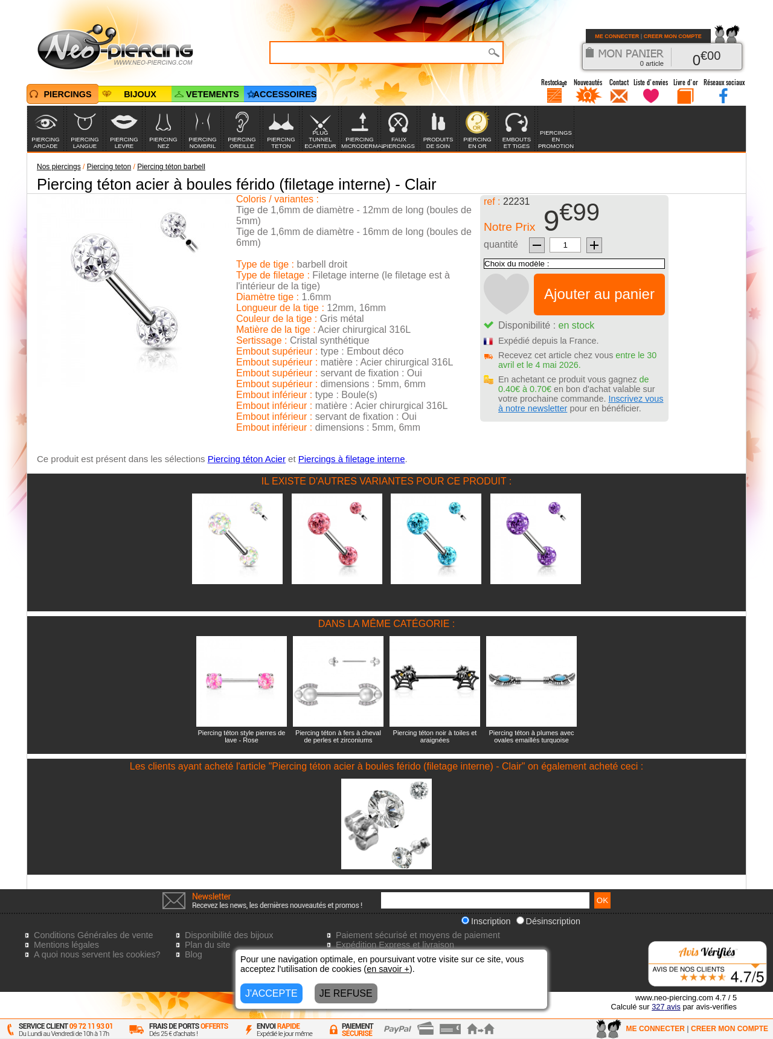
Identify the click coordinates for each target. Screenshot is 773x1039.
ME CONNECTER (617, 36)
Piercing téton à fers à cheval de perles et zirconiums (338, 736)
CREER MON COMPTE (673, 36)
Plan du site (207, 945)
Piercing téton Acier (247, 459)
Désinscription (548, 921)
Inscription (486, 921)
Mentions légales (66, 945)
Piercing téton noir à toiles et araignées (435, 736)
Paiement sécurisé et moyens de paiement (418, 935)
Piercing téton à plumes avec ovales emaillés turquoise (531, 736)
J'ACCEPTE (271, 993)
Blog (193, 954)
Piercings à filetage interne (351, 459)
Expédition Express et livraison (395, 945)
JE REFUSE (346, 993)
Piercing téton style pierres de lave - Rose (242, 736)
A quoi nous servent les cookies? (97, 954)
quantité (501, 244)
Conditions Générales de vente (93, 935)
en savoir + (388, 969)
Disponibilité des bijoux (229, 935)
